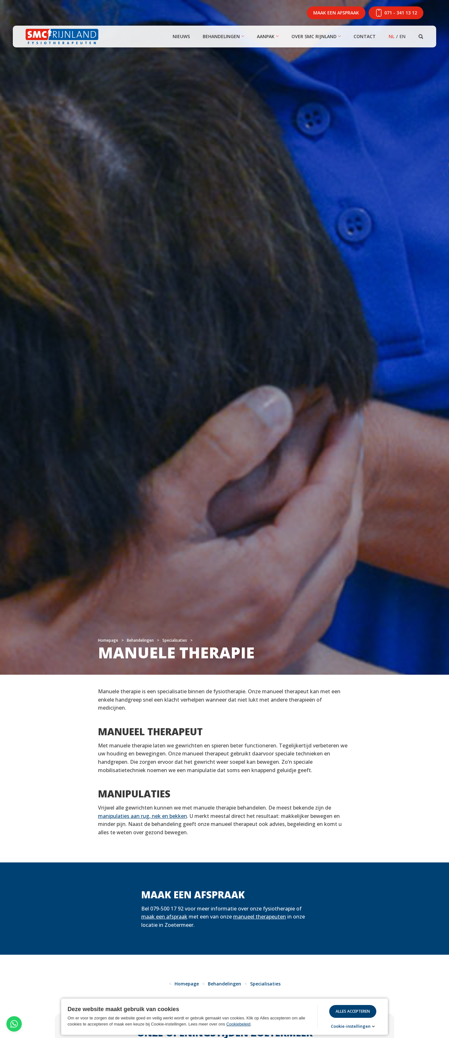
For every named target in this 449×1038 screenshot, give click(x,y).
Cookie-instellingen (351, 1026)
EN (402, 36)
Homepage (108, 640)
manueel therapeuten (259, 916)
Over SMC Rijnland (314, 36)
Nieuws (181, 36)
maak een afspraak (164, 916)
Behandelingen (221, 36)
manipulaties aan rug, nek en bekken (142, 816)
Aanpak (265, 36)
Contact (365, 36)
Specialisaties (174, 640)
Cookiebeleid (238, 1024)
